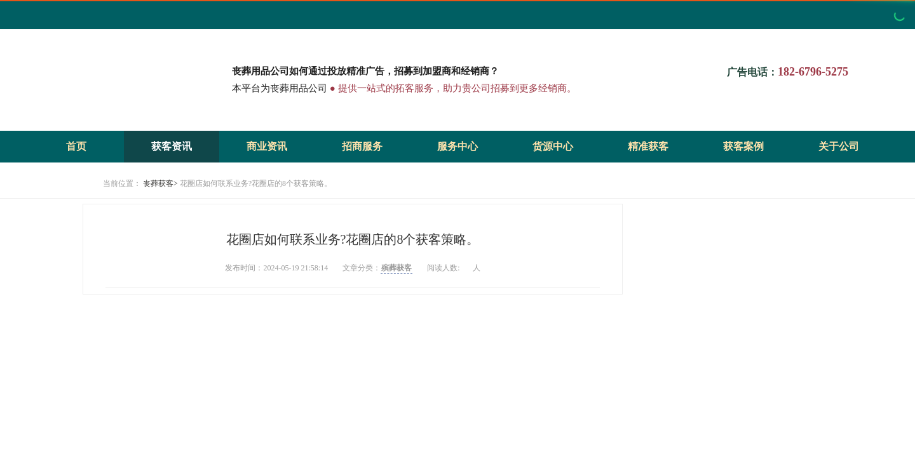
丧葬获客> (160, 183)
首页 (76, 146)
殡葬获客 (396, 267)
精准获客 (648, 146)
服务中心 (457, 146)
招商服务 (362, 146)
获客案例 (743, 146)
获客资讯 (171, 146)
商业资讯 (267, 146)
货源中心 (552, 146)
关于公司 (838, 146)
